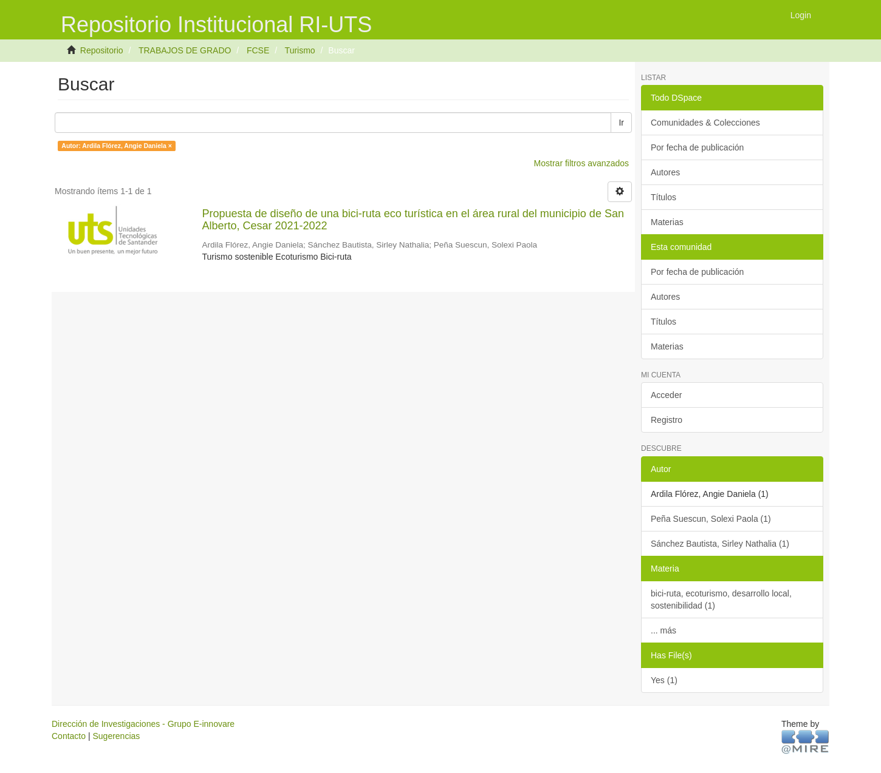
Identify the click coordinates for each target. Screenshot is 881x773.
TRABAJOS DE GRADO (185, 50)
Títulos (663, 197)
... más (663, 630)
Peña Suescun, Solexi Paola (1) (711, 519)
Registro (666, 420)
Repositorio (101, 50)
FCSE (258, 50)
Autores (665, 172)
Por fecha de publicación (697, 147)
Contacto (69, 736)
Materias (667, 222)
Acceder (666, 395)
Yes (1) (664, 680)
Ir (621, 122)
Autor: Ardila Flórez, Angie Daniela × (116, 145)
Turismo (300, 50)
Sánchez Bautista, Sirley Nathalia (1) (720, 544)
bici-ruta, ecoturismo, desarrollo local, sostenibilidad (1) (721, 599)
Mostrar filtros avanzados (581, 163)
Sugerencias (116, 736)
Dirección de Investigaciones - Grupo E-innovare (143, 724)
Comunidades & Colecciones (705, 122)
